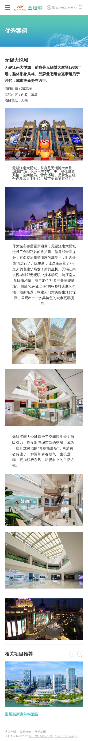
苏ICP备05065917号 (41, 736)
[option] (44, 689)
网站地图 (40, 731)
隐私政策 (25, 731)
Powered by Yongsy (65, 736)
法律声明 (10, 731)
